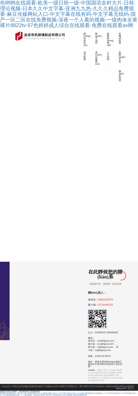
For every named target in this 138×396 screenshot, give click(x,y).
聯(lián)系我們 (121, 76)
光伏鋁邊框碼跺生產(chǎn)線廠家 (103, 373)
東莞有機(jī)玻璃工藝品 (99, 375)
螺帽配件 (111, 375)
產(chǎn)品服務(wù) (97, 58)
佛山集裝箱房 (105, 378)
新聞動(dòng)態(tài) (109, 39)
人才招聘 (108, 56)
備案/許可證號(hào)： (69, 386)
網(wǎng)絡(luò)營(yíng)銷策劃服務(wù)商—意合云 (120, 387)
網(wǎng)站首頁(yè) (85, 39)
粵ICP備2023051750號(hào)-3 (92, 386)
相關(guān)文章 (121, 57)
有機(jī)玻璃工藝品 (97, 380)
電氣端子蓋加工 (103, 370)
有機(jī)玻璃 (120, 38)
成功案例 (84, 56)
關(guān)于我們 (97, 38)
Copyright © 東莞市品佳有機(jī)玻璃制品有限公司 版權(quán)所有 (31, 386)
